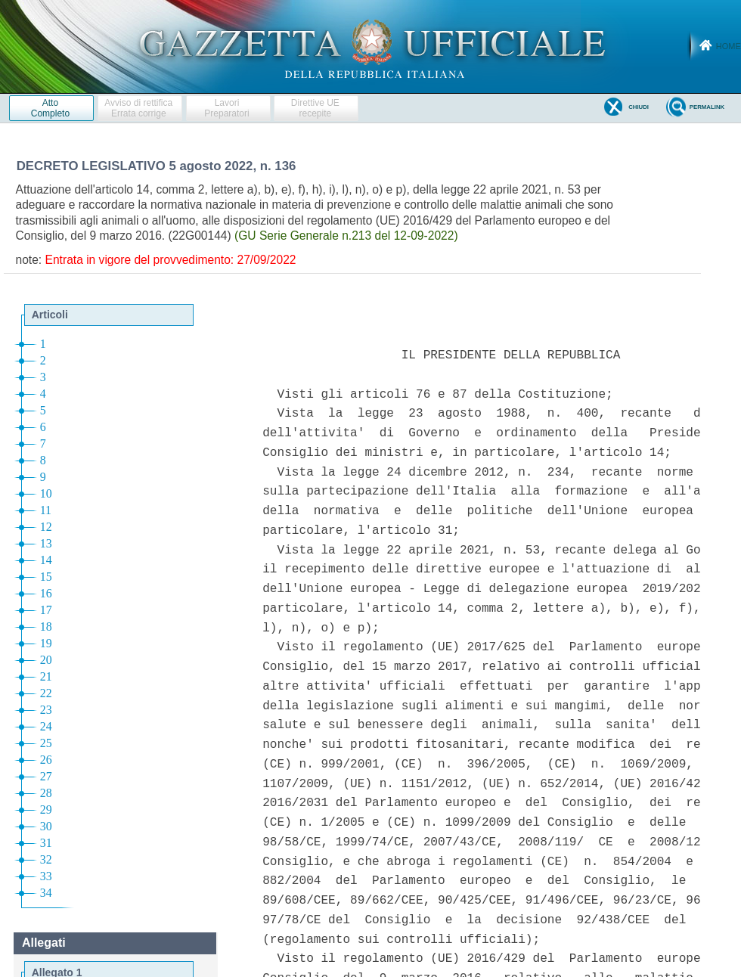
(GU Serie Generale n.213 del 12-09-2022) (346, 235)
